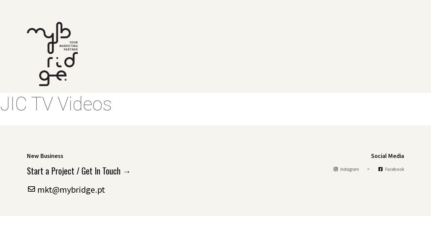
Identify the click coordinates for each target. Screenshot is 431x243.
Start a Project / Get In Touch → (79, 170)
